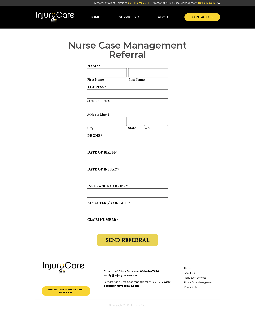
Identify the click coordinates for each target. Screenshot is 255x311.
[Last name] (148, 72)
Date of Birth (102, 152)
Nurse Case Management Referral (66, 291)
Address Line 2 (98, 114)
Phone (94, 135)
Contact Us (202, 17)
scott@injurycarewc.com (121, 285)
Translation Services (195, 277)
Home (95, 17)
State (132, 128)
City (90, 128)
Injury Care (140, 305)
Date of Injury (103, 169)
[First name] (107, 72)
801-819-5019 (206, 3)
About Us (189, 273)
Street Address (98, 101)
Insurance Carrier (107, 186)
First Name (95, 79)
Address (96, 87)
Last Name (137, 79)
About (164, 17)
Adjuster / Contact (108, 202)
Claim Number (102, 219)
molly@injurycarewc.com (122, 275)
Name (93, 66)
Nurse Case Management (199, 282)
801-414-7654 (137, 3)
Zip (147, 128)
